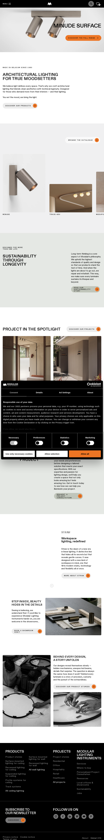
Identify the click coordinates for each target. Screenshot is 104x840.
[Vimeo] (77, 816)
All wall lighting (37, 769)
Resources (82, 778)
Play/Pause (52, 586)
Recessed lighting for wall (38, 764)
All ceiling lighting (14, 790)
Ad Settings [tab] (64, 392)
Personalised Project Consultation (88, 773)
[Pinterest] (91, 816)
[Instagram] (56, 816)
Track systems (13, 786)
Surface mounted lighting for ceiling (15, 762)
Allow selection (52, 454)
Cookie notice (27, 837)
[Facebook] (63, 816)
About (85, 838)
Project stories (61, 757)
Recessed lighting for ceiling (15, 768)
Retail (56, 773)
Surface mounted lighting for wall (38, 758)
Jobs (79, 793)
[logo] (49, 3)
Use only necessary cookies (19, 454)
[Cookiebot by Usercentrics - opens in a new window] (89, 385)
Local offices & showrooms (85, 783)
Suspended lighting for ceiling (15, 775)
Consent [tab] (14, 392)
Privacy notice (10, 837)
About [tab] (90, 392)
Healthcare (59, 778)
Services (81, 763)
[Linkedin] (70, 816)
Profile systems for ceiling (15, 781)
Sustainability (84, 789)
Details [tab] (39, 392)
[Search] (91, 4)
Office (56, 765)
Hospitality (59, 769)
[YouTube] (84, 816)
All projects (59, 782)
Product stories (13, 757)
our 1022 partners (20, 406)
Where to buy (84, 768)
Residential (59, 761)
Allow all (85, 454)
